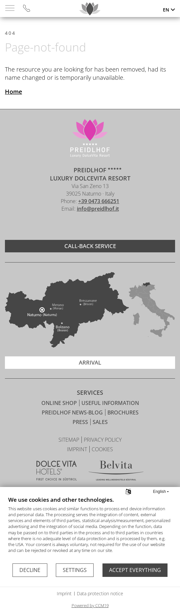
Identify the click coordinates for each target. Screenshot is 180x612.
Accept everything (135, 570)
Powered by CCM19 (90, 605)
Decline (29, 570)
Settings (75, 570)
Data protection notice (100, 593)
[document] (90, 529)
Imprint (64, 593)
